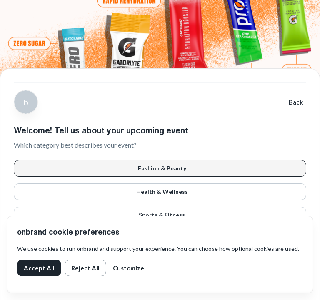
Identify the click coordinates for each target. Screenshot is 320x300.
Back (296, 102)
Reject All (85, 268)
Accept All (39, 268)
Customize (128, 268)
